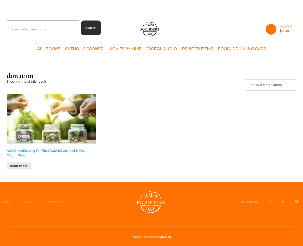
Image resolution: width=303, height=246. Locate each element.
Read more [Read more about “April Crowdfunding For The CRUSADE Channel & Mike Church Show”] (19, 166)
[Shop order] (270, 85)
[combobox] (43, 29)
